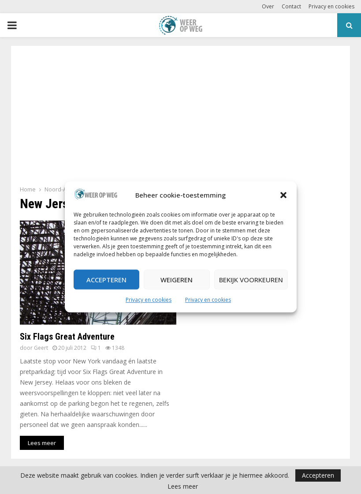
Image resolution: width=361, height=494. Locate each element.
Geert (41, 348)
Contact (291, 6)
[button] (283, 195)
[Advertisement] (180, 118)
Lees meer (182, 486)
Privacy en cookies (148, 300)
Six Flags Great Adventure (67, 336)
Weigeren (176, 279)
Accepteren (106, 279)
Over (268, 6)
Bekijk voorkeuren (251, 279)
